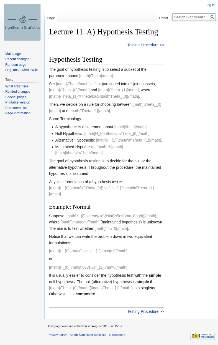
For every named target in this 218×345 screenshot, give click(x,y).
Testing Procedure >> (145, 45)
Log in (210, 5)
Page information (17, 113)
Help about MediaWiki (21, 70)
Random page (15, 65)
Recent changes (17, 59)
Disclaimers (117, 334)
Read (163, 18)
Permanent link (16, 108)
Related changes (17, 92)
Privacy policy (57, 334)
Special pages (15, 97)
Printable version (17, 102)
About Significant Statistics (88, 334)
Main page (13, 54)
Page (51, 18)
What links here (16, 86)
